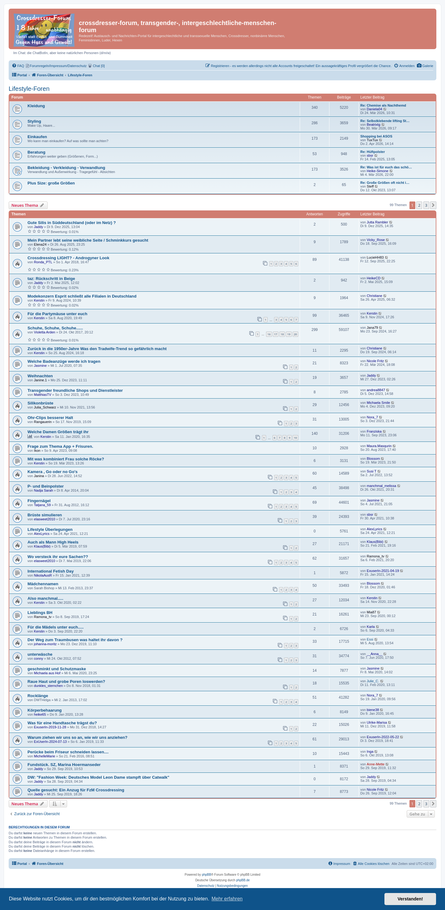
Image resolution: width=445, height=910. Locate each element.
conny (38, 658)
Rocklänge (38, 695)
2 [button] (419, 205)
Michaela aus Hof (47, 673)
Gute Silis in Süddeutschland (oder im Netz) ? (72, 222)
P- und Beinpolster (46, 486)
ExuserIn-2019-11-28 (50, 727)
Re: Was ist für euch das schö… (386, 167)
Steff (370, 186)
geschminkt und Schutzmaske (57, 669)
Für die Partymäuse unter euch (57, 313)
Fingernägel (39, 500)
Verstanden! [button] (410, 898)
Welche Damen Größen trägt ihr (58, 432)
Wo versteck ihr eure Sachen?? (58, 556)
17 (275, 334)
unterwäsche (40, 654)
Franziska (374, 431)
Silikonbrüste (40, 403)
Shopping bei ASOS (376, 136)
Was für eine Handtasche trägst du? (62, 723)
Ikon (37, 450)
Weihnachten (40, 376)
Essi (370, 639)
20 (295, 334)
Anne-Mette (375, 764)
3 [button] (426, 205)
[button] (433, 205)
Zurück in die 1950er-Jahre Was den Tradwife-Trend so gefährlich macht (97, 348)
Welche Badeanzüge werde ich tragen (64, 361)
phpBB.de (243, 880)
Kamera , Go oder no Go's (53, 471)
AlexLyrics (41, 533)
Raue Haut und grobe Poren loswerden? (66, 681)
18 (282, 334)
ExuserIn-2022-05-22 (383, 737)
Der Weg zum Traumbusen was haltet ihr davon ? (75, 639)
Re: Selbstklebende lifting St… (385, 121)
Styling (34, 121)
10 (295, 438)
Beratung (36, 152)
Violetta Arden (44, 332)
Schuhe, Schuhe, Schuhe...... (55, 328)
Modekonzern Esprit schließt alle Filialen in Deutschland (82, 296)
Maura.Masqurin (379, 446)
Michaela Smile (378, 402)
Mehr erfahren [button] (227, 898)
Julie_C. (373, 681)
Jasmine (40, 365)
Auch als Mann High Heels (53, 542)
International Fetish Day (51, 571)
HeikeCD (373, 278)
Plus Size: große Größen (51, 183)
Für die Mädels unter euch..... (56, 627)
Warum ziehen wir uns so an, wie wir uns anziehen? (77, 737)
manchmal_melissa (381, 486)
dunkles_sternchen (48, 686)
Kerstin (39, 300)
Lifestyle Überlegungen (50, 529)
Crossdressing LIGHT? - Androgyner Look (68, 258)
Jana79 (372, 327)
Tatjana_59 (42, 505)
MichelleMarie (44, 756)
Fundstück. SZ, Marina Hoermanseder (64, 764)
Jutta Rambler (377, 222)
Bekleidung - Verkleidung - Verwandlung (66, 167)
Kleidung (36, 106)
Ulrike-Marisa (377, 722)
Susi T (371, 471)
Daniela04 (374, 109)
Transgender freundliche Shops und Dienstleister (75, 390)
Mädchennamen (43, 584)
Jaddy (38, 227)
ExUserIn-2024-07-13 (50, 741)
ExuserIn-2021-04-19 (383, 571)
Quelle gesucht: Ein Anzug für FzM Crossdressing (76, 790)
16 (268, 334)
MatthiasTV (42, 394)
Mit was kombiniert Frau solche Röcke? (66, 459)
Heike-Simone (377, 171)
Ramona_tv (375, 556)
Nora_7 (372, 417)
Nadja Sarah (43, 490)
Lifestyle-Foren (29, 88)
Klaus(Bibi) (42, 546)
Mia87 (371, 612)
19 (288, 334)
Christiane (374, 296)
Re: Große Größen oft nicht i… (384, 182)
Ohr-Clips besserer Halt (50, 417)
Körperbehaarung (45, 710)
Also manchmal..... (45, 598)
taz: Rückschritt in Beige (51, 278)
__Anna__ (375, 654)
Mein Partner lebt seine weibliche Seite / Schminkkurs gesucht (88, 240)
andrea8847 (376, 390)
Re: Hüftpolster (372, 152)
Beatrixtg (373, 124)
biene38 (373, 710)
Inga (370, 751)
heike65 (40, 714)
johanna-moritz (45, 644)
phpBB (206, 874)
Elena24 (40, 244)
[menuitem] (425, 66)
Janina (39, 476)
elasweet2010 (44, 519)
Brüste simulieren (45, 515)
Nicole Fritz (375, 361)
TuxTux (372, 140)
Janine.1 (40, 380)
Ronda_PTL (43, 262)
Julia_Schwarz (45, 407)
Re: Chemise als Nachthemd (383, 105)
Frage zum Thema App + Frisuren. (60, 446)
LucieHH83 (375, 257)
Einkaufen (37, 136)
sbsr (370, 155)
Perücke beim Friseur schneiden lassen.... (68, 752)
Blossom (373, 458)
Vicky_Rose (376, 240)
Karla (371, 627)
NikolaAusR (43, 575)
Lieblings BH (40, 612)
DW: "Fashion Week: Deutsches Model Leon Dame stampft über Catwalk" (98, 777)
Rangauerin (43, 422)
